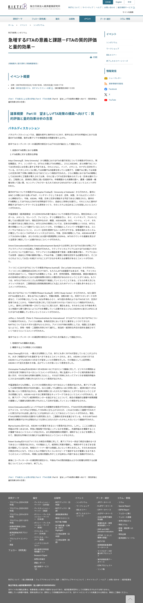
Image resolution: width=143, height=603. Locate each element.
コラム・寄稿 (123, 498)
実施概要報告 (31, 64)
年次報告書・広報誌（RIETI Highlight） (62, 527)
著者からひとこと (62, 518)
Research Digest (40, 555)
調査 (11, 545)
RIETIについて (74, 7)
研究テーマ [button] (17, 19)
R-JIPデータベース (104, 506)
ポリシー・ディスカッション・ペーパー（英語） (42, 525)
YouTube (112, 100)
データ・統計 (102, 498)
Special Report (124, 506)
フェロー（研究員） (18, 550)
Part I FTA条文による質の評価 (22, 99)
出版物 (57, 498)
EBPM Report (124, 510)
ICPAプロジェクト (104, 565)
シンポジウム (39, 25)
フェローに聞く (125, 513)
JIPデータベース (104, 502)
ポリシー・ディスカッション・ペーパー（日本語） (42, 516)
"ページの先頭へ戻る (130, 599)
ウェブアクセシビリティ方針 (47, 580)
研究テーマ (13, 498)
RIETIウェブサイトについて (73, 580)
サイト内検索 (128, 12)
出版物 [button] (71, 19)
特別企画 (122, 534)
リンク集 (101, 569)
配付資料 (21, 64)
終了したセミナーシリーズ (117, 61)
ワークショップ (112, 49)
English (119, 2)
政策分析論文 (39, 559)
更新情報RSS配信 (116, 84)
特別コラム (123, 525)
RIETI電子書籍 (61, 522)
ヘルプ (98, 7)
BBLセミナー (111, 55)
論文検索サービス (126, 7)
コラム (121, 502)
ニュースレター (115, 78)
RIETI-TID (101, 541)
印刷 (95, 57)
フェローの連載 (125, 517)
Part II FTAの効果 (43, 99)
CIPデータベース (104, 510)
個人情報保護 (27, 580)
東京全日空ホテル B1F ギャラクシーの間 (34, 88)
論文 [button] (57, 19)
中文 (129, 2)
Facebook (113, 89)
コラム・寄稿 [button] (125, 19)
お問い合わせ (109, 7)
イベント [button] (87, 19)
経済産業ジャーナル (127, 538)
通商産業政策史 (61, 514)
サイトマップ (87, 7)
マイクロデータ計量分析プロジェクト (104, 553)
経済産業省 (126, 580)
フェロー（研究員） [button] (39, 19)
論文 (35, 498)
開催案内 (12, 64)
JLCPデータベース (104, 513)
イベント (23, 25)
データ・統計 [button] (105, 19)
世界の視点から (125, 521)
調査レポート (39, 563)
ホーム (11, 25)
